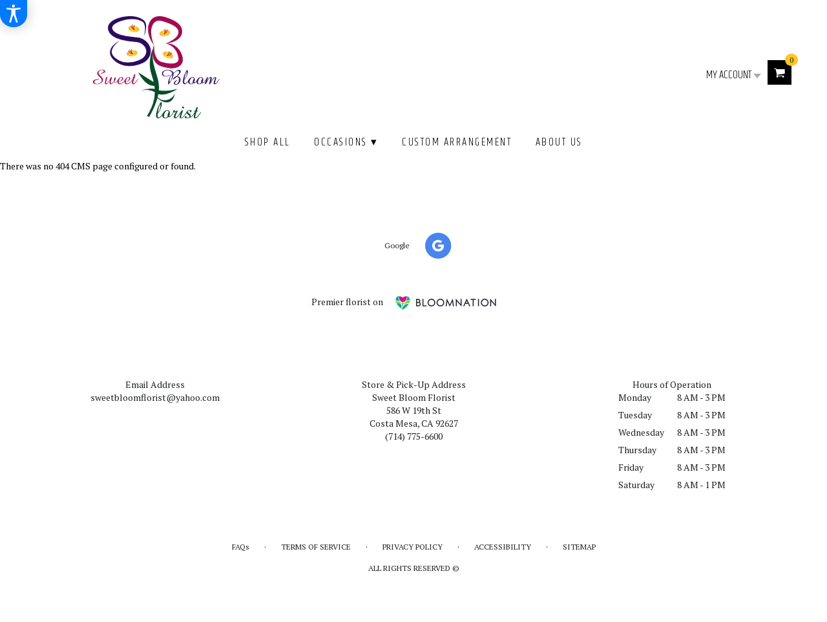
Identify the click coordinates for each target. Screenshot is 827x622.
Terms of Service (316, 547)
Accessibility (502, 547)
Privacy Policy (412, 547)
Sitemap (579, 547)
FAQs (240, 547)
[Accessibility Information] (13, 13)
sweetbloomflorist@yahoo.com (155, 397)
